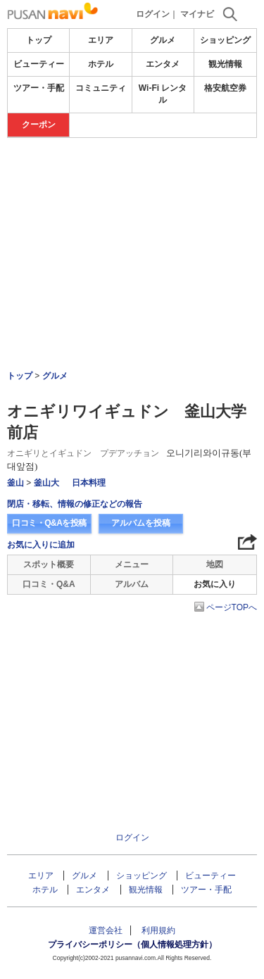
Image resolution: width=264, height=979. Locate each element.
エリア (100, 40)
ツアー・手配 (38, 88)
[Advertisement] (132, 215)
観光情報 (225, 64)
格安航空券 (225, 88)
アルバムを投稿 (140, 523)
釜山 (15, 483)
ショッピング (225, 40)
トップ (38, 40)
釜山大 (46, 483)
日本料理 (89, 483)
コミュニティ (100, 88)
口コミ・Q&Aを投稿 (49, 523)
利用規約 (158, 930)
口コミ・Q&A (49, 584)
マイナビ (197, 14)
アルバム (132, 584)
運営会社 (105, 930)
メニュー (132, 564)
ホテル (100, 64)
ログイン (153, 14)
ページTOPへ (231, 607)
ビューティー (38, 64)
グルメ (162, 40)
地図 (214, 564)
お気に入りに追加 (41, 545)
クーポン (39, 125)
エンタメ (163, 64)
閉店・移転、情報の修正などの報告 (74, 504)
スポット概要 (48, 564)
